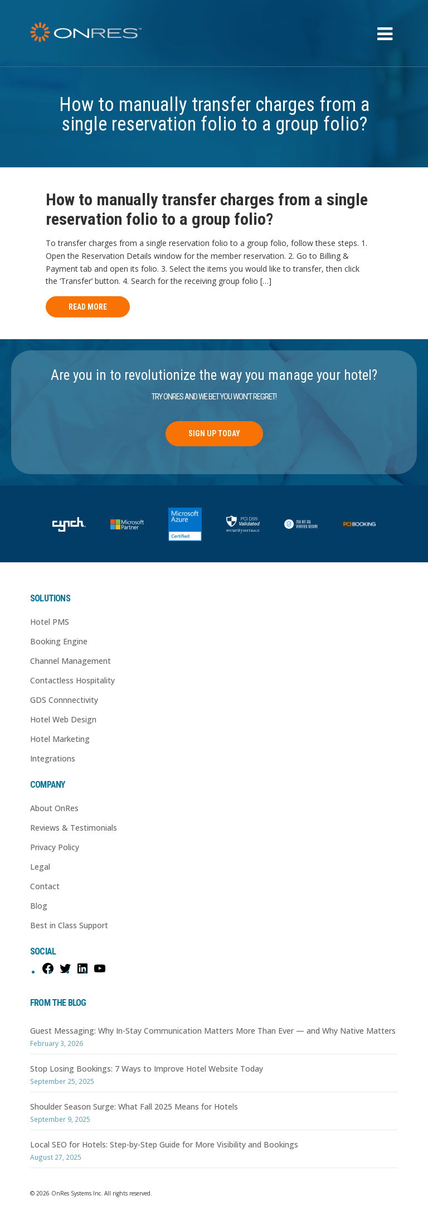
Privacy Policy (54, 847)
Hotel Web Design (63, 719)
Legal (40, 866)
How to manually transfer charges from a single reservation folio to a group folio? (207, 209)
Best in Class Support (69, 925)
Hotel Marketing (60, 739)
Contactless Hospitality (72, 680)
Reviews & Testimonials (73, 827)
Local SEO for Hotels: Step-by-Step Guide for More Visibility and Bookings (164, 1144)
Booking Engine (58, 641)
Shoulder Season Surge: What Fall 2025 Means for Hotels (134, 1106)
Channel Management (70, 660)
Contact (45, 886)
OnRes (86, 32)
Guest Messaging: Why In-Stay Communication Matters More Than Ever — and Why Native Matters (213, 1030)
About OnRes (54, 808)
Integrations (52, 758)
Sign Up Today (214, 433)
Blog (38, 905)
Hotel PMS (49, 621)
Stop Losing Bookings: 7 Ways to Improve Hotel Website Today (146, 1068)
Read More (88, 306)
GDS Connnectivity (64, 700)
